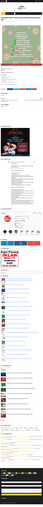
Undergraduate (37, 432)
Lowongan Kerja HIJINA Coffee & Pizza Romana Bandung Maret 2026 (19, 304)
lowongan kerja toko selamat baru (26, 451)
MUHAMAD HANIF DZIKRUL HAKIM (7, 451)
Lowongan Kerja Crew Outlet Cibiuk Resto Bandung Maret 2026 (18, 322)
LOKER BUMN (31, 430)
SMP (32, 432)
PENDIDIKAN (12, 432)
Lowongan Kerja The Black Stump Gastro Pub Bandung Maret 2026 (18, 348)
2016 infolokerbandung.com (11, 505)
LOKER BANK (26, 430)
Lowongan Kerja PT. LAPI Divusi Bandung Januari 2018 (17, 406)
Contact (8, 370)
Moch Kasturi (3, 442)
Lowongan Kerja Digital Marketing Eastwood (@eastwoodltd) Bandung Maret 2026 (21, 330)
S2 (22, 432)
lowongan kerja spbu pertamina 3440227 (23, 462)
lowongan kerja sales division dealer (23, 445)
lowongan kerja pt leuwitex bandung (21, 459)
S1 (20, 432)
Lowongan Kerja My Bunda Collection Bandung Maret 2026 (17, 300)
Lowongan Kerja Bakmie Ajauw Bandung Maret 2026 (16, 343)
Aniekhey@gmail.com (5, 439)
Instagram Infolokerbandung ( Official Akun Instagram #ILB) (15, 211)
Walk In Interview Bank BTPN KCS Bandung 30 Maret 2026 (17, 335)
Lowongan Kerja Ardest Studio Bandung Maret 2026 (16, 317)
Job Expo (16, 430)
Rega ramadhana (4, 462)
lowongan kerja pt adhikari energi (22, 439)
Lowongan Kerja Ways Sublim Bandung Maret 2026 (15, 339)
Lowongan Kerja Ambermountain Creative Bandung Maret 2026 (18, 309)
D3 (13, 430)
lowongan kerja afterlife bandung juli (23, 448)
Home (3, 13)
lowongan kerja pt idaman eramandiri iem (21, 442)
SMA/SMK (12, 21)
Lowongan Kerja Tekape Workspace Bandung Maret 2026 (17, 352)
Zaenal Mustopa (4, 459)
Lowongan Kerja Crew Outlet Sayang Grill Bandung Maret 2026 (18, 291)
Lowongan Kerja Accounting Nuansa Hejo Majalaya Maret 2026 (18, 313)
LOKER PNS (36, 430)
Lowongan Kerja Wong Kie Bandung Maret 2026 (15, 283)
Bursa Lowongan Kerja (5, 430)
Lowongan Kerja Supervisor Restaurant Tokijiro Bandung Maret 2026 (19, 356)
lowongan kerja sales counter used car (25, 454)
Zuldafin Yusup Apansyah (6, 454)
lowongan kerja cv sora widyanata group (17, 457)
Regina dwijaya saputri (5, 445)
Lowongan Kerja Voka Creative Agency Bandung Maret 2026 (17, 326)
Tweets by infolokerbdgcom (6, 425)
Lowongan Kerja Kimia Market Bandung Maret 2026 (15, 295)
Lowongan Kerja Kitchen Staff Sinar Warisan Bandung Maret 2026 (18, 361)
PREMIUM (9, 21)
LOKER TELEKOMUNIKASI (5, 432)
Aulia (2, 457)
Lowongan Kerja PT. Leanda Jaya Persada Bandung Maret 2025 (20, 380)
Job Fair (21, 430)
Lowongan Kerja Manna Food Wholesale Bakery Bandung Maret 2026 (19, 278)
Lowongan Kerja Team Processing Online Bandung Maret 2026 (18, 287)
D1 (10, 430)
